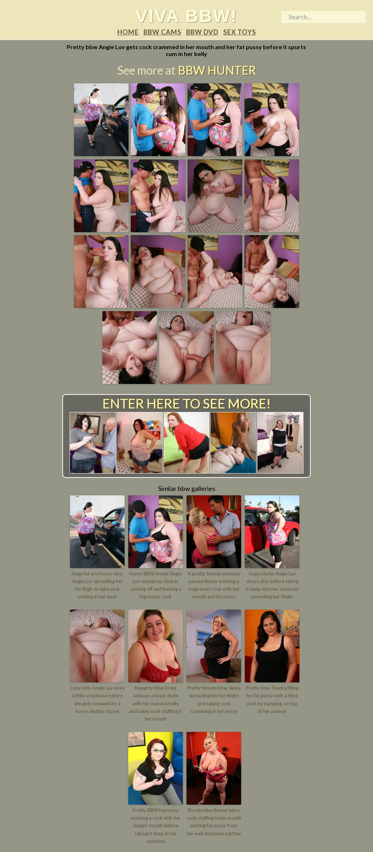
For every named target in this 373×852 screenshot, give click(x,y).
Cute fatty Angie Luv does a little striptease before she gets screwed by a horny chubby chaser (97, 699)
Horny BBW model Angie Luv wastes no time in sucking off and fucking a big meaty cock (155, 585)
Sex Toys (239, 32)
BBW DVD (202, 32)
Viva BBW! (186, 15)
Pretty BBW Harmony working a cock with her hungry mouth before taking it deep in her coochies (156, 825)
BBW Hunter (217, 70)
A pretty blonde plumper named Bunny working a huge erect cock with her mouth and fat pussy (214, 585)
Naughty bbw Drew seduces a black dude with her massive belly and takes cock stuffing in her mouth (155, 703)
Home (128, 32)
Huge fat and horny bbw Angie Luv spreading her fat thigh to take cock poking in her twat (97, 585)
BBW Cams (162, 32)
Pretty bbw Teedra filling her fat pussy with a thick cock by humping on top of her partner (272, 699)
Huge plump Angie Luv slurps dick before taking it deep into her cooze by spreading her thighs (272, 585)
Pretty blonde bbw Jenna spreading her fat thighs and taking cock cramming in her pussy (214, 699)
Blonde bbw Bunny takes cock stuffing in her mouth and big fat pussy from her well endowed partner (213, 821)
